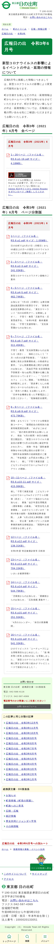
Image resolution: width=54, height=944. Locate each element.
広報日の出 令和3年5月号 (21, 759)
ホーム (5, 29)
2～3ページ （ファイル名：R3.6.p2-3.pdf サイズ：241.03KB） (24, 266)
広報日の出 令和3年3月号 (21, 769)
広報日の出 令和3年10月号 (22, 733)
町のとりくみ (20, 29)
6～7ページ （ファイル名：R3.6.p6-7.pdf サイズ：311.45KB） (24, 340)
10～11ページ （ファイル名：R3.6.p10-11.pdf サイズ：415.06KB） (26, 482)
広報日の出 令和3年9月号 (21, 738)
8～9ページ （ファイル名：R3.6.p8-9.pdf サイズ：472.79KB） (24, 411)
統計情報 (11, 816)
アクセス (9, 879)
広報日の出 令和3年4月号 (21, 764)
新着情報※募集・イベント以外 (29, 849)
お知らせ (11, 795)
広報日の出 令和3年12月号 (22, 723)
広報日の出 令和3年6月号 (21, 754)
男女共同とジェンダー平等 (21, 821)
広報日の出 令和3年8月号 (21, 743)
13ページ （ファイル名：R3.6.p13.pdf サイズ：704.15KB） (23, 564)
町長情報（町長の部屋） (20, 800)
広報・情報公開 (39, 29)
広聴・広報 (12, 811)
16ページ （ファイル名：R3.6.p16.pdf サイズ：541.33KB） (23, 639)
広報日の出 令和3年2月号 (21, 774)
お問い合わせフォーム (27, 706)
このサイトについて (15, 874)
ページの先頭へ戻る (41, 868)
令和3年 (22, 34)
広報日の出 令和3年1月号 (21, 779)
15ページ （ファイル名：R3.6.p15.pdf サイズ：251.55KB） (23, 612)
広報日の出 (7, 34)
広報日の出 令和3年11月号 (22, 728)
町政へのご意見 (15, 806)
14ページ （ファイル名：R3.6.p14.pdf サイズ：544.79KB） (23, 586)
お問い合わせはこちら (41, 17)
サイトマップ (39, 874)
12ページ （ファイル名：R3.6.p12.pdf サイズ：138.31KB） (23, 541)
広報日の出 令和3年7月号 (21, 748)
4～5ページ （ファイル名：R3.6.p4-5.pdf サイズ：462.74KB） (24, 292)
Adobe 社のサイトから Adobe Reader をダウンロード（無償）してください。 (28, 192)
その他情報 (12, 826)
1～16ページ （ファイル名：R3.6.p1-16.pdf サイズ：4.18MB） (25, 159)
